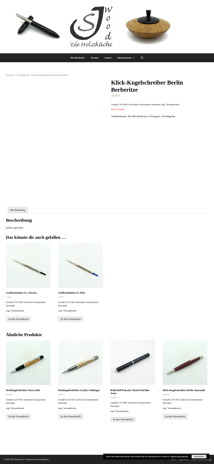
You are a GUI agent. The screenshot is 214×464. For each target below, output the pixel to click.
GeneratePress (42, 459)
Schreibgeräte (22, 75)
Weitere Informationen (179, 456)
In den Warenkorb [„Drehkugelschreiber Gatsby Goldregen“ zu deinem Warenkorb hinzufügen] (71, 416)
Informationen (127, 57)
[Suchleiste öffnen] (141, 57)
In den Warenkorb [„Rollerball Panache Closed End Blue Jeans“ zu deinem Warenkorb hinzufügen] (123, 419)
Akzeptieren (199, 457)
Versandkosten (172, 104)
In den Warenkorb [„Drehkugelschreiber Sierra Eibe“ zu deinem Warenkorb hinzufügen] (18, 416)
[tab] (18, 210)
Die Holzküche (78, 58)
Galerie (107, 58)
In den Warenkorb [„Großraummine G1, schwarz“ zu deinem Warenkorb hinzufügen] (18, 319)
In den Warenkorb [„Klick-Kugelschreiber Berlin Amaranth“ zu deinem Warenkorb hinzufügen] (175, 416)
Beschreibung (17, 210)
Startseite (10, 75)
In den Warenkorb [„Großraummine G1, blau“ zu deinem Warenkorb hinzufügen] (71, 319)
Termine (95, 58)
